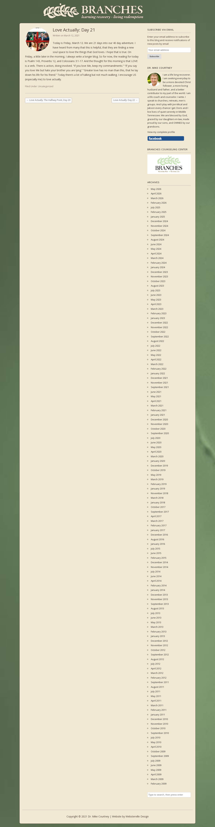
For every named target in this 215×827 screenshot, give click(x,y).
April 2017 (156, 516)
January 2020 (158, 460)
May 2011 (156, 696)
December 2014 (159, 562)
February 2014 (158, 585)
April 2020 (156, 451)
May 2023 (156, 299)
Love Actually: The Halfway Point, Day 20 (48, 100)
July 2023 (155, 290)
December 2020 (159, 419)
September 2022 (160, 336)
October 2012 (158, 650)
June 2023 (156, 295)
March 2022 (157, 364)
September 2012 (160, 654)
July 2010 (155, 737)
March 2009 (157, 779)
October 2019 (158, 470)
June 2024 (156, 244)
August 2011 (157, 687)
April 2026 (156, 193)
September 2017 (160, 511)
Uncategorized (45, 86)
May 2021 (156, 396)
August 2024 (157, 239)
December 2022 (159, 322)
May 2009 (156, 769)
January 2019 (158, 488)
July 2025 (155, 207)
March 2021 (157, 405)
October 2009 (158, 751)
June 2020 (156, 442)
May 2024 (156, 248)
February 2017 (158, 525)
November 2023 (159, 276)
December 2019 (159, 465)
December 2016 (159, 534)
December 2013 (159, 594)
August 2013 (157, 608)
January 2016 (158, 543)
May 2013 (156, 622)
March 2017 (157, 521)
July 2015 (155, 548)
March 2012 (157, 673)
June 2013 (156, 617)
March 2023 (157, 308)
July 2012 (155, 663)
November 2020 (159, 424)
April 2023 (156, 304)
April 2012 (156, 668)
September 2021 (160, 387)
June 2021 (156, 391)
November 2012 (159, 645)
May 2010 (156, 742)
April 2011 (156, 700)
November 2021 (159, 382)
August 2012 (157, 659)
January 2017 (158, 530)
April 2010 (156, 746)
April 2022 (156, 359)
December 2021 (159, 378)
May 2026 (156, 189)
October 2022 (158, 331)
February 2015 (158, 557)
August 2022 (157, 341)
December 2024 (159, 221)
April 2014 (156, 580)
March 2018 (157, 497)
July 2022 (155, 345)
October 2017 (158, 507)
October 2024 (158, 230)
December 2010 (159, 719)
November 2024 (159, 225)
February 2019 (158, 484)
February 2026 (158, 202)
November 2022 (159, 327)
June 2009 (156, 765)
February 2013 (158, 631)
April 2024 (156, 253)
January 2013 (158, 636)
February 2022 (158, 368)
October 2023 (158, 281)
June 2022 (156, 350)
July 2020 (155, 438)
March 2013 (157, 626)
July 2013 (155, 613)
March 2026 (157, 198)
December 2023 (159, 272)
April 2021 (156, 401)
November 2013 (159, 599)
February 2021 (158, 410)
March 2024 (157, 258)
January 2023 (158, 318)
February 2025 (158, 212)
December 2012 (159, 640)
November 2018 (159, 493)
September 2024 (160, 235)
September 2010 (160, 733)
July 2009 (155, 760)
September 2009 (160, 756)
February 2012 (158, 677)
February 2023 (158, 313)
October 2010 (158, 728)
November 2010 (159, 723)
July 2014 (155, 571)
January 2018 (158, 502)
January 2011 (158, 714)
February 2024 (158, 262)
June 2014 (156, 576)
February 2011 (158, 709)
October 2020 (158, 428)
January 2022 (158, 373)
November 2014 (159, 567)
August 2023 (157, 285)
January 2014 (158, 590)
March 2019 (157, 479)
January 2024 (158, 267)
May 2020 (156, 447)
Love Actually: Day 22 (125, 100)
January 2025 (158, 216)
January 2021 (158, 414)
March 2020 (157, 456)
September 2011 (160, 682)
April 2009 (156, 774)
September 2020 (160, 433)
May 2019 (156, 474)
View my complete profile (161, 132)
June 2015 (156, 553)
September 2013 (160, 604)
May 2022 (156, 355)
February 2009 (158, 783)
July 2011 (155, 691)
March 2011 (157, 705)
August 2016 (157, 539)
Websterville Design (137, 816)
